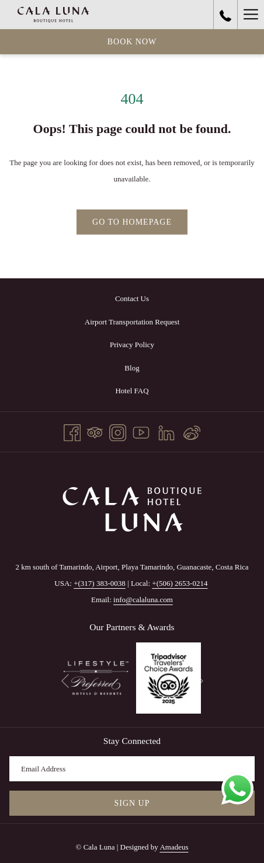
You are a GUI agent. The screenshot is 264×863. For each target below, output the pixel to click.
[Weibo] (191, 430)
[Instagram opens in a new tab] (117, 430)
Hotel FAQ (131, 390)
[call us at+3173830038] (225, 14)
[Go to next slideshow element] (199, 681)
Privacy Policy (132, 344)
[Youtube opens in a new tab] (141, 430)
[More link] (250, 14)
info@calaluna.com (143, 599)
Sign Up (132, 803)
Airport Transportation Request (132, 321)
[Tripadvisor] (94, 430)
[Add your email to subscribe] (132, 768)
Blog (131, 368)
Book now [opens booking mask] (132, 41)
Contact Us (132, 298)
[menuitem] (132, 299)
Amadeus (173, 847)
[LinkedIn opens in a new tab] (166, 430)
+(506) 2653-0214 (179, 583)
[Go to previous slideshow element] (65, 681)
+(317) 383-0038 (100, 583)
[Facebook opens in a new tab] (72, 430)
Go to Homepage (132, 222)
